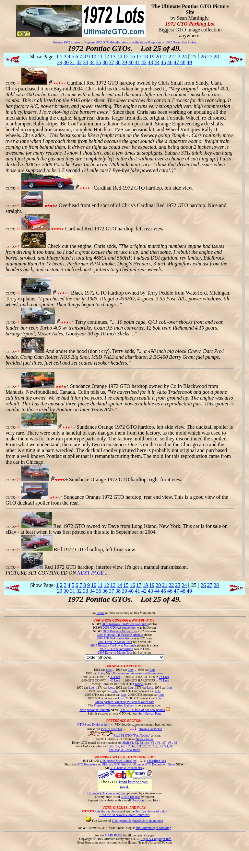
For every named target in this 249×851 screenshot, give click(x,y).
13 (112, 56)
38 (118, 62)
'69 (139, 746)
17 (138, 56)
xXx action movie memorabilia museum (137, 673)
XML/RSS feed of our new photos (142, 710)
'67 (128, 746)
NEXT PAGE (90, 573)
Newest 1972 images (66, 42)
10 (93, 56)
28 (216, 56)
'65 (117, 746)
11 (100, 56)
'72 (155, 746)
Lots (109, 669)
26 (203, 56)
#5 (152, 742)
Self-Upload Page (149, 713)
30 (66, 62)
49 (189, 62)
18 (145, 56)
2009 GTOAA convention (119, 627)
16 (132, 56)
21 (164, 56)
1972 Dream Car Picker (180, 42)
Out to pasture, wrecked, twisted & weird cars (124, 702)
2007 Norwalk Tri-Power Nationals (113, 645)
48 (182, 62)
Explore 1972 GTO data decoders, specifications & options (122, 42)
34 (92, 62)
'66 (122, 746)
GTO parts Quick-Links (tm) (118, 761)
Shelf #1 (127, 742)
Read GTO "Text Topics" (131, 735)
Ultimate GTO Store (115, 764)
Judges (139, 684)
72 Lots (164, 680)
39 (124, 62)
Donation (138, 800)
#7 (164, 742)
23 (177, 56)
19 (151, 56)
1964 (110, 746)
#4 (146, 742)
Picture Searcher (111, 729)
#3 (141, 742)
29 (59, 62)
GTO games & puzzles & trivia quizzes (137, 820)
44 (157, 62)
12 (106, 56)
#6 (158, 742)
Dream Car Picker (150, 729)
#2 (136, 742)
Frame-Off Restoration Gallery (114, 705)
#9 (175, 742)
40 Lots (115, 680)
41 (137, 62)
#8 (169, 742)
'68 (134, 746)
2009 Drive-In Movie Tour (119, 631)
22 (171, 56)
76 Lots (164, 677)
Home (100, 613)
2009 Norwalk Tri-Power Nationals (125, 624)
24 (184, 56)
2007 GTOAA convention (116, 649)
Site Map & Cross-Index (124, 751)
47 (176, 62)
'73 (161, 746)
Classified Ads (156, 761)
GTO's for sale (130, 797)
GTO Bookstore (87, 764)
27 (209, 56)
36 (105, 62)
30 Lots (115, 677)
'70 (144, 746)
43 (150, 62)
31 (72, 62)
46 (169, 62)
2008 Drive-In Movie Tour (115, 642)
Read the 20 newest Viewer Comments (124, 815)
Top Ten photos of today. (152, 811)
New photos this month (94, 710)
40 (131, 62)
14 (119, 56)
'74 (166, 746)
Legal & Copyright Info (155, 839)
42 (144, 62)
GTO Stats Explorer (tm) (93, 724)
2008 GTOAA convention (113, 638)
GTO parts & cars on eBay (127, 768)
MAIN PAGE (113, 835)
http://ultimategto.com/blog (153, 828)
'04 (171, 746)
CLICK (10, 83)
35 (98, 62)
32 (79, 62)
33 (85, 62)
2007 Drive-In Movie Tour (115, 652)
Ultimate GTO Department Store (154, 764)
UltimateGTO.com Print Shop (107, 793)
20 (158, 56)
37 (111, 62)
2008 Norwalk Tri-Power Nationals (120, 634)
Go (94, 613)
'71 (150, 746)
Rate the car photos (106, 811)
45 (163, 62)
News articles (144, 739)
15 (125, 56)
